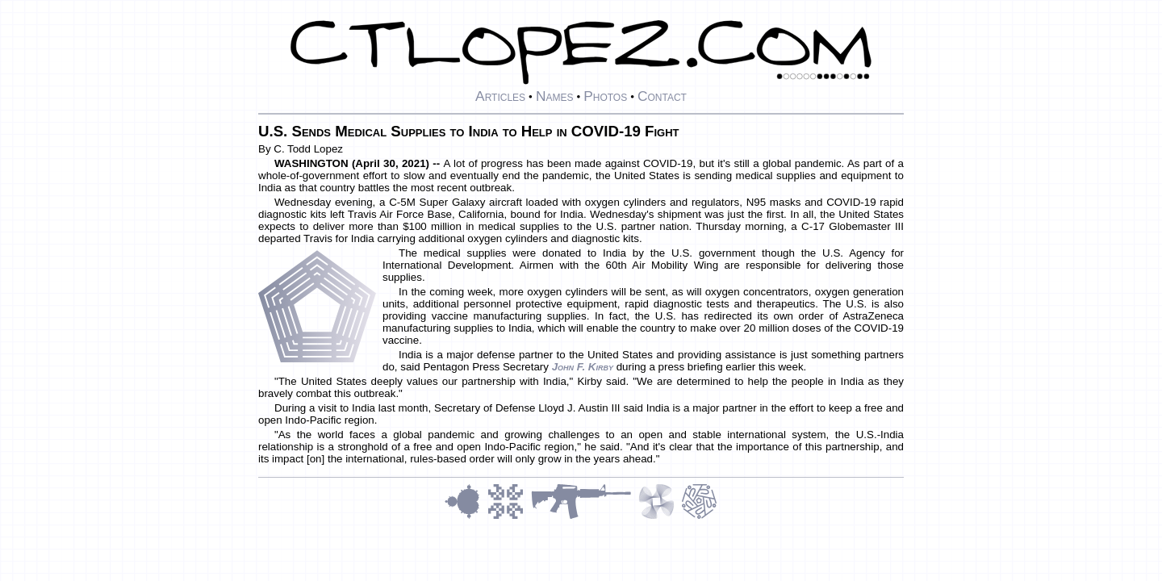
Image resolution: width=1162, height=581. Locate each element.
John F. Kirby (582, 367)
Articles (500, 96)
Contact (662, 96)
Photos (605, 96)
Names (555, 96)
